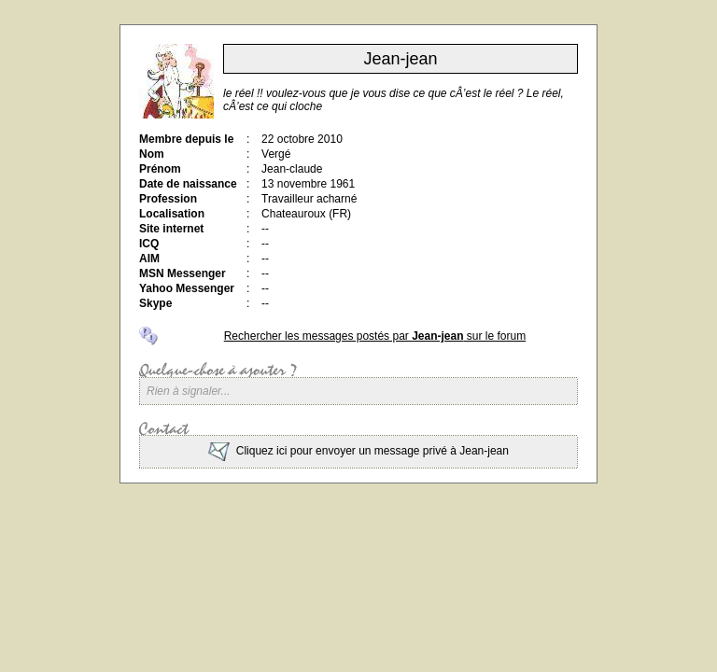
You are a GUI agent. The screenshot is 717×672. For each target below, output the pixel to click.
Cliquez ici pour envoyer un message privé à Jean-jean (358, 450)
